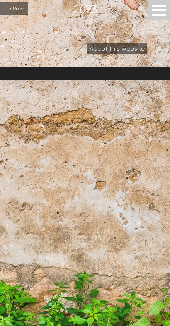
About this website (117, 48)
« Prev (16, 8)
